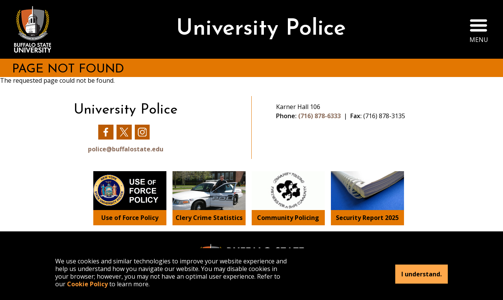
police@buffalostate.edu (125, 149)
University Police (260, 29)
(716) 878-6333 (319, 116)
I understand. (421, 274)
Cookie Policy (87, 284)
